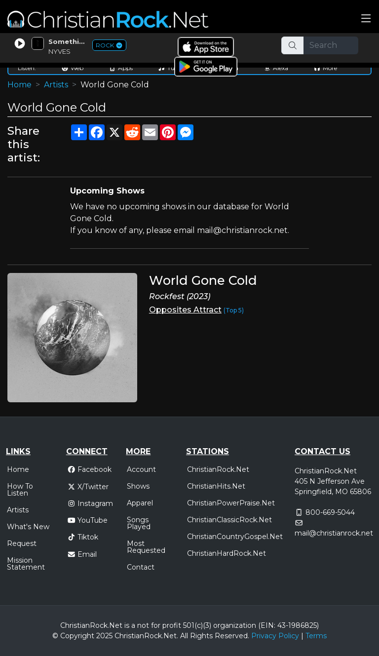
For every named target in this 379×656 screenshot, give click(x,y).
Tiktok (83, 537)
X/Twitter (88, 486)
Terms (316, 635)
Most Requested (146, 547)
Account (141, 469)
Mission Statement (26, 564)
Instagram (90, 503)
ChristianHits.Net (216, 486)
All (184, 635)
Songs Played (139, 523)
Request (22, 543)
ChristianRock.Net (218, 469)
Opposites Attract (185, 309)
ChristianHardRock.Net (226, 553)
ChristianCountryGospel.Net (235, 536)
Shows (138, 486)
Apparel (140, 503)
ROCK (109, 45)
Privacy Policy (275, 635)
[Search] (331, 45)
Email (82, 554)
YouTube (87, 520)
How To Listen (20, 490)
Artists (56, 84)
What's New (28, 526)
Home (19, 84)
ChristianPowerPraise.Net (231, 503)
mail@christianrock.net (334, 533)
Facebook (89, 469)
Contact (140, 567)
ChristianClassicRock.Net (229, 519)
